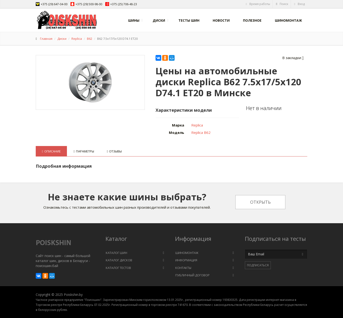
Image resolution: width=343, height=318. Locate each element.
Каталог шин (116, 253)
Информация (186, 260)
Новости (221, 20)
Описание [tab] (51, 151)
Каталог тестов (118, 268)
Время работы (257, 4)
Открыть (260, 202)
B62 (89, 38)
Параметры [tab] (84, 151)
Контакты (183, 268)
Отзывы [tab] (114, 151)
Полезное (252, 20)
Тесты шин (188, 20)
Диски (159, 20)
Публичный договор (192, 275)
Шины (133, 20)
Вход (299, 4)
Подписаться (258, 265)
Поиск (281, 4)
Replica (76, 38)
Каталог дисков (119, 260)
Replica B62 (201, 132)
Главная (46, 38)
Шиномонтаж (288, 20)
